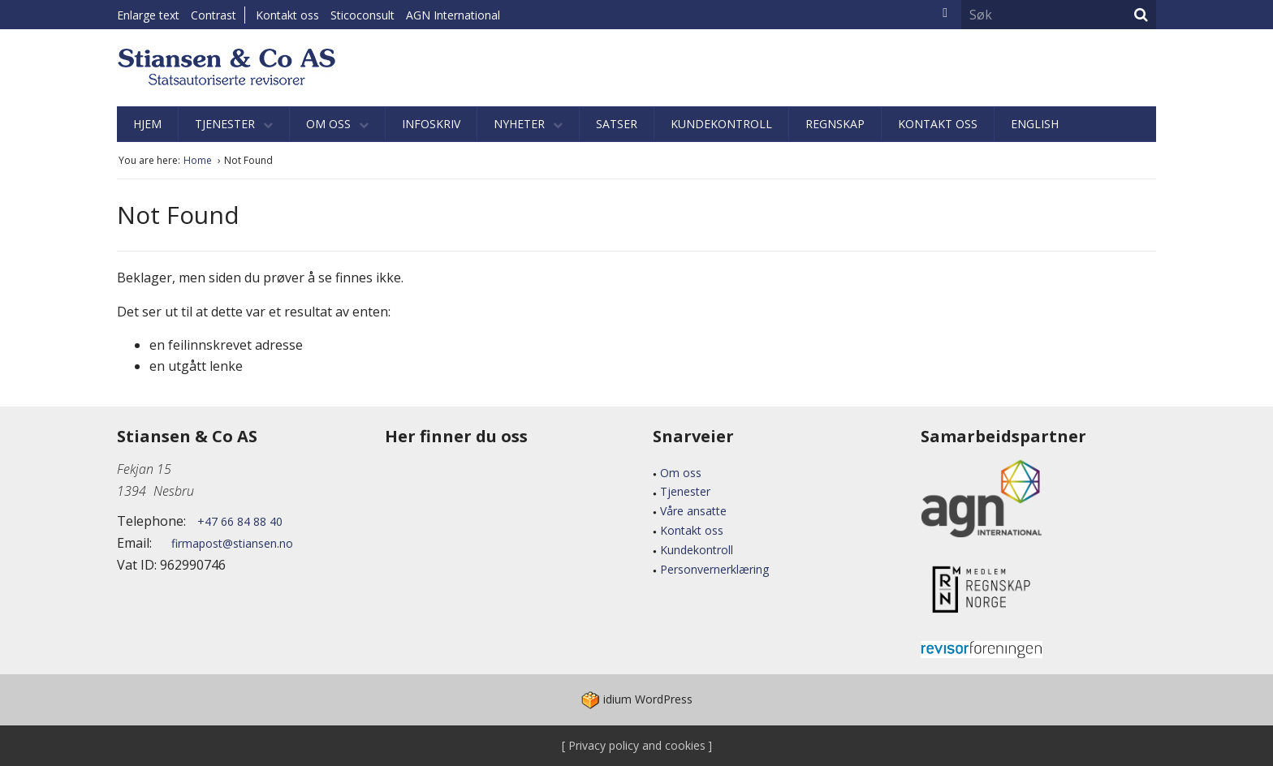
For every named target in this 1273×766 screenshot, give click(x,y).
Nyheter (528, 123)
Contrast (213, 15)
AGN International (453, 15)
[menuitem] (291, 15)
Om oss (337, 123)
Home (198, 160)
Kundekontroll (721, 123)
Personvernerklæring (714, 569)
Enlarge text (148, 15)
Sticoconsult (362, 15)
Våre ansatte (693, 511)
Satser (616, 123)
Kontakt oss (287, 15)
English (1035, 123)
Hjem (147, 123)
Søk (1141, 14)
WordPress (637, 699)
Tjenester (234, 123)
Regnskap (835, 123)
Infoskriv (431, 123)
